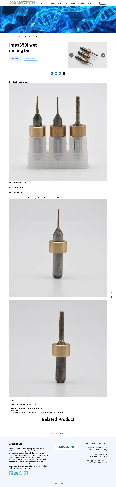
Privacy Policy (58, 483)
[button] (71, 55)
